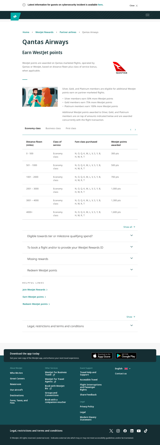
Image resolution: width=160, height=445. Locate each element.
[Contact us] (121, 374)
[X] (111, 430)
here (100, 4)
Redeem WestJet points (35, 303)
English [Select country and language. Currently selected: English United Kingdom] (122, 368)
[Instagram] (118, 430)
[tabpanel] (80, 178)
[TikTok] (146, 430)
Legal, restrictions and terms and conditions (36, 430)
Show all (127, 226)
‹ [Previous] (130, 129)
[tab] (32, 128)
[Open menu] (147, 15)
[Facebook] (125, 430)
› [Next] (135, 129)
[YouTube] (139, 430)
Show (129, 316)
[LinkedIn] (132, 430)
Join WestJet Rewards (34, 289)
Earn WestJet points (33, 296)
